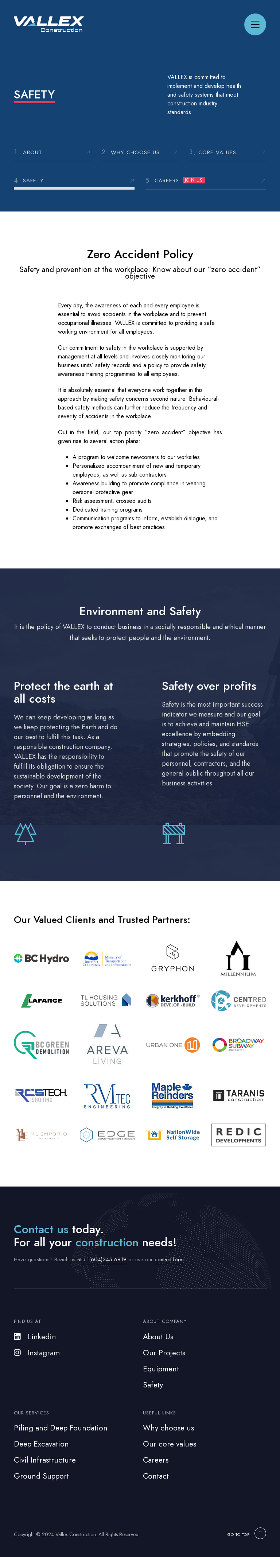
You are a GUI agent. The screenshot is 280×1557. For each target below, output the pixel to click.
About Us (158, 1336)
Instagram (37, 1352)
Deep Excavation (41, 1443)
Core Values (217, 152)
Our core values (169, 1443)
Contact (156, 1476)
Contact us (41, 1229)
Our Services (31, 1412)
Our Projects (164, 1352)
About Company (165, 1321)
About (32, 152)
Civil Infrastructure (45, 1460)
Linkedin (35, 1336)
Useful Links (159, 1412)
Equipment (161, 1368)
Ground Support (41, 1476)
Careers (180, 180)
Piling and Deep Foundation (61, 1427)
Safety (33, 180)
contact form (169, 1259)
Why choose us (135, 152)
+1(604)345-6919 (105, 1259)
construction (107, 1242)
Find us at (28, 1321)
